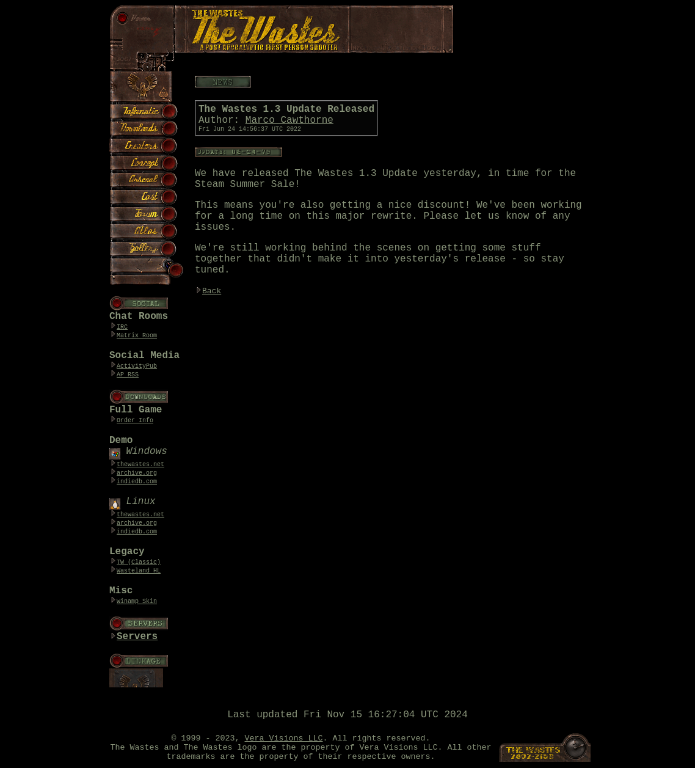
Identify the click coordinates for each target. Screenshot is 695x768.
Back (211, 291)
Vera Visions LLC (284, 738)
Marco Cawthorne (289, 120)
